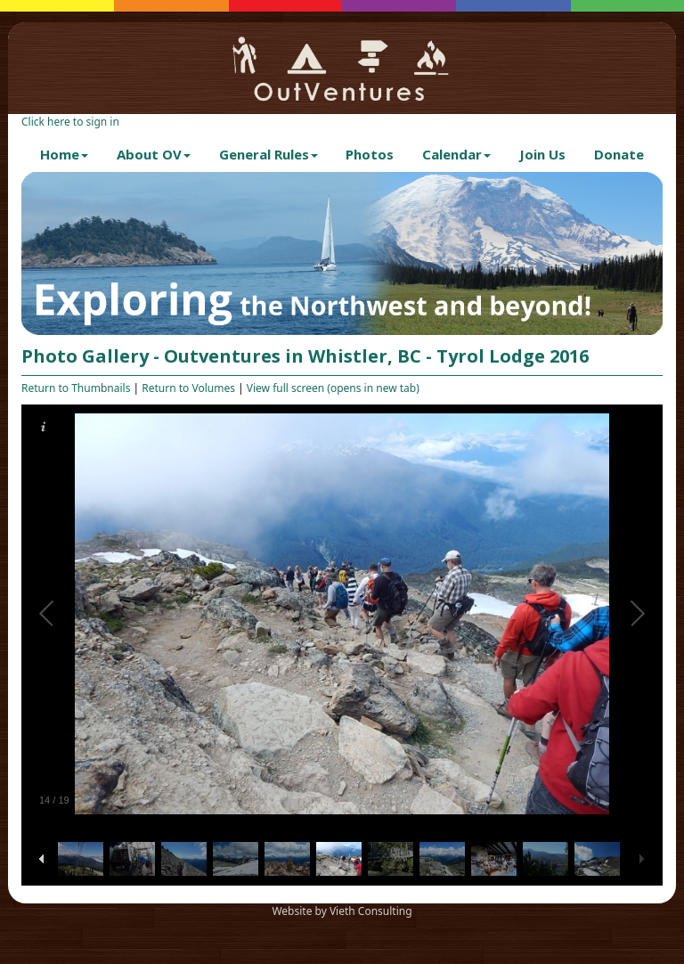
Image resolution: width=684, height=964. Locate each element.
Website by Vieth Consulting (341, 911)
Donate (619, 154)
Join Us (542, 154)
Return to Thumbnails (75, 388)
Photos (370, 154)
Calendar (456, 154)
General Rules (268, 154)
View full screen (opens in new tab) (333, 388)
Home (64, 154)
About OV (154, 154)
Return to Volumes (188, 388)
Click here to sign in (70, 121)
